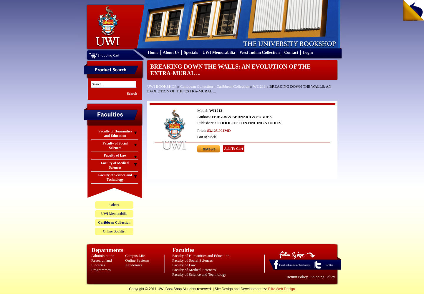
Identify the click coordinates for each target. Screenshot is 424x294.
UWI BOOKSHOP (161, 86)
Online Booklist (114, 231)
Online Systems (137, 260)
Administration (103, 255)
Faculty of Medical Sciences (194, 270)
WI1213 (259, 86)
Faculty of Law (184, 265)
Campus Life (135, 255)
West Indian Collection (259, 52)
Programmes (101, 270)
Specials (191, 52)
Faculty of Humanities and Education (200, 255)
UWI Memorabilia (218, 52)
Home (153, 52)
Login (308, 52)
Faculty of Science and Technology (199, 274)
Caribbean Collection (196, 86)
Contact (291, 52)
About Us (171, 52)
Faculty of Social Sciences (192, 260)
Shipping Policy (323, 277)
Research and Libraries (101, 262)
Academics (133, 265)
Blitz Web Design (281, 289)
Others (114, 205)
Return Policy (297, 277)
